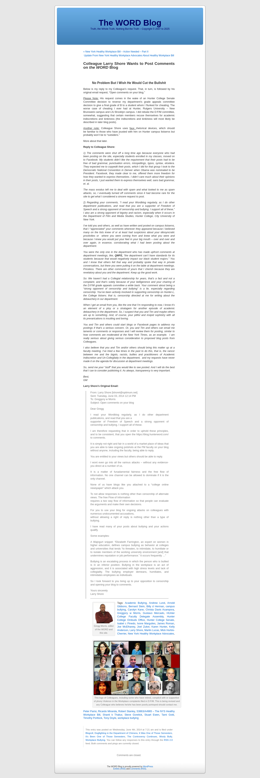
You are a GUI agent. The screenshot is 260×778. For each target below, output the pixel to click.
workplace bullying (128, 718)
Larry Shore (136, 630)
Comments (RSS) (138, 769)
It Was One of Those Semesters (155, 733)
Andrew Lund (157, 603)
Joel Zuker (143, 626)
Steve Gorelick (133, 714)
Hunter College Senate (160, 620)
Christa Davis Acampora (160, 609)
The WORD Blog (130, 22)
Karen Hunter (159, 626)
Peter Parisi (89, 711)
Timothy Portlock (92, 718)
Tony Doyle (110, 718)
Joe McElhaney (126, 626)
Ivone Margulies (146, 623)
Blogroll (89, 733)
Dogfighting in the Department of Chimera (116, 733)
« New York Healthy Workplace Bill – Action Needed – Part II (115, 51)
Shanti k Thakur (112, 714)
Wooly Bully (165, 736)
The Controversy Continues (142, 736)
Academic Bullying (136, 603)
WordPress (148, 766)
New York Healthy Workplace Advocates (151, 633)
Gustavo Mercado (153, 613)
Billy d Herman (155, 606)
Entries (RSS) (119, 769)
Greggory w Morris (128, 613)
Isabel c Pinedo (126, 623)
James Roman (165, 623)
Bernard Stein (137, 606)
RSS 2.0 (168, 740)
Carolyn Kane (136, 609)
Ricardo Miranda (107, 711)
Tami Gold (167, 714)
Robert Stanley (126, 711)
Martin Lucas (151, 630)
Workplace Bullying (95, 740)
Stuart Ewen (151, 714)
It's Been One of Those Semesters (105, 736)
